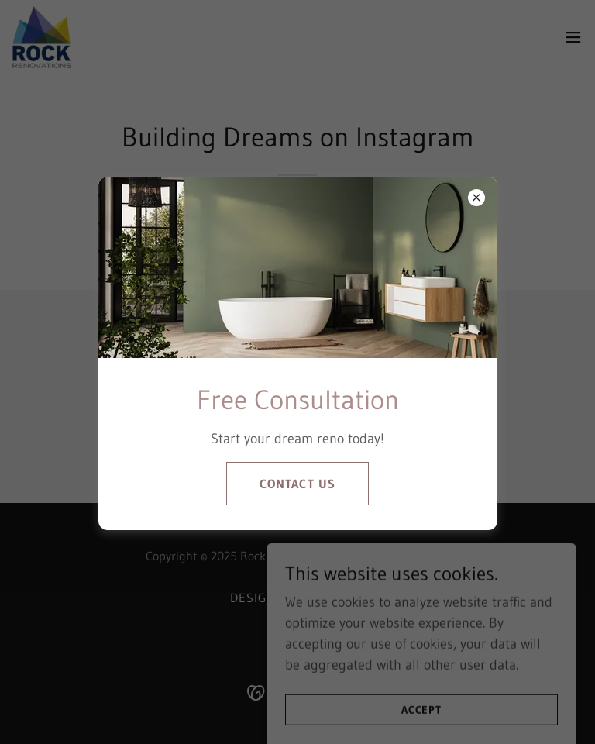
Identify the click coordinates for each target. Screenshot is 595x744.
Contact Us (297, 483)
